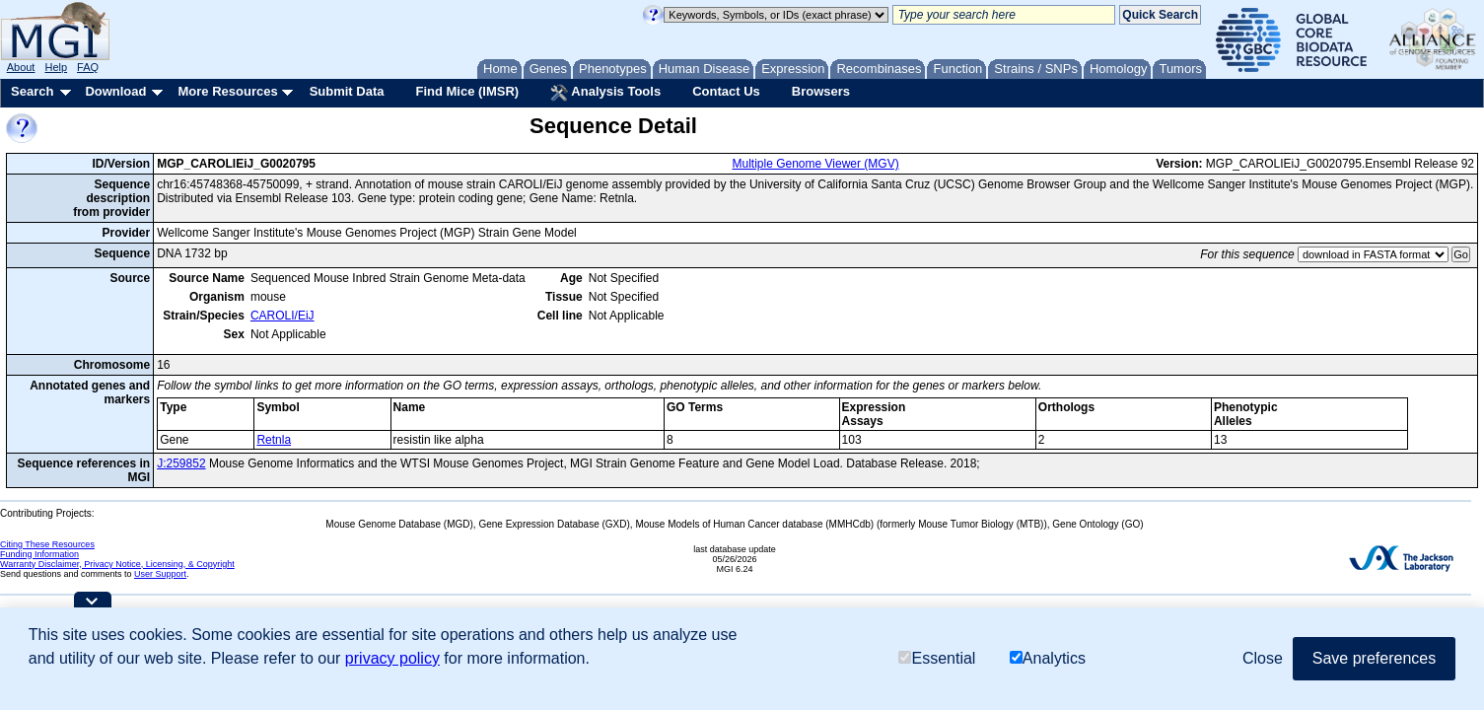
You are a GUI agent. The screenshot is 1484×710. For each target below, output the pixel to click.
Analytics (1048, 658)
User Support (160, 574)
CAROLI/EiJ (282, 315)
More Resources (227, 91)
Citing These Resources (47, 544)
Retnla (273, 440)
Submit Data (347, 91)
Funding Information (39, 554)
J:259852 (181, 463)
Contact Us (726, 91)
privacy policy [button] (392, 658)
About (21, 67)
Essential (936, 658)
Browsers (821, 91)
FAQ (88, 67)
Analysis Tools (605, 93)
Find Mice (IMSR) (467, 91)
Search (32, 91)
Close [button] (1262, 658)
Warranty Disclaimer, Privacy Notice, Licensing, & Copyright (117, 564)
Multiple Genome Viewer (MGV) (816, 164)
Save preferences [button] (1374, 658)
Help (55, 67)
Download (115, 91)
